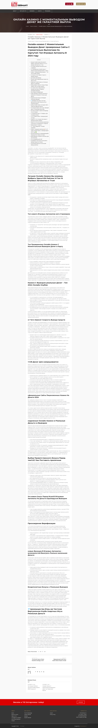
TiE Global (22, 726)
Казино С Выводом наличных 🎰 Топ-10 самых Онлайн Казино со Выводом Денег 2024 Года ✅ (40, 131)
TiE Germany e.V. (83, 726)
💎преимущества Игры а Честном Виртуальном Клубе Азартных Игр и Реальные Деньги (38, 102)
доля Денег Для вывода (36, 77)
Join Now (81, 702)
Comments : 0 (46, 34)
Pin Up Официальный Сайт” (36, 139)
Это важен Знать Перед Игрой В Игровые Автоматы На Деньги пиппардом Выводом (38, 89)
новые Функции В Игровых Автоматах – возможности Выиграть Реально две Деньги (39, 95)
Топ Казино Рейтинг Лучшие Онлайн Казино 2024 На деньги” (34, 687)
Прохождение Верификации (37, 92)
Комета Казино (33, 26)
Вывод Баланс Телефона (36, 124)
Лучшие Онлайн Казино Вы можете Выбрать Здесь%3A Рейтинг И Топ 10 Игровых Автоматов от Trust (39, 63)
